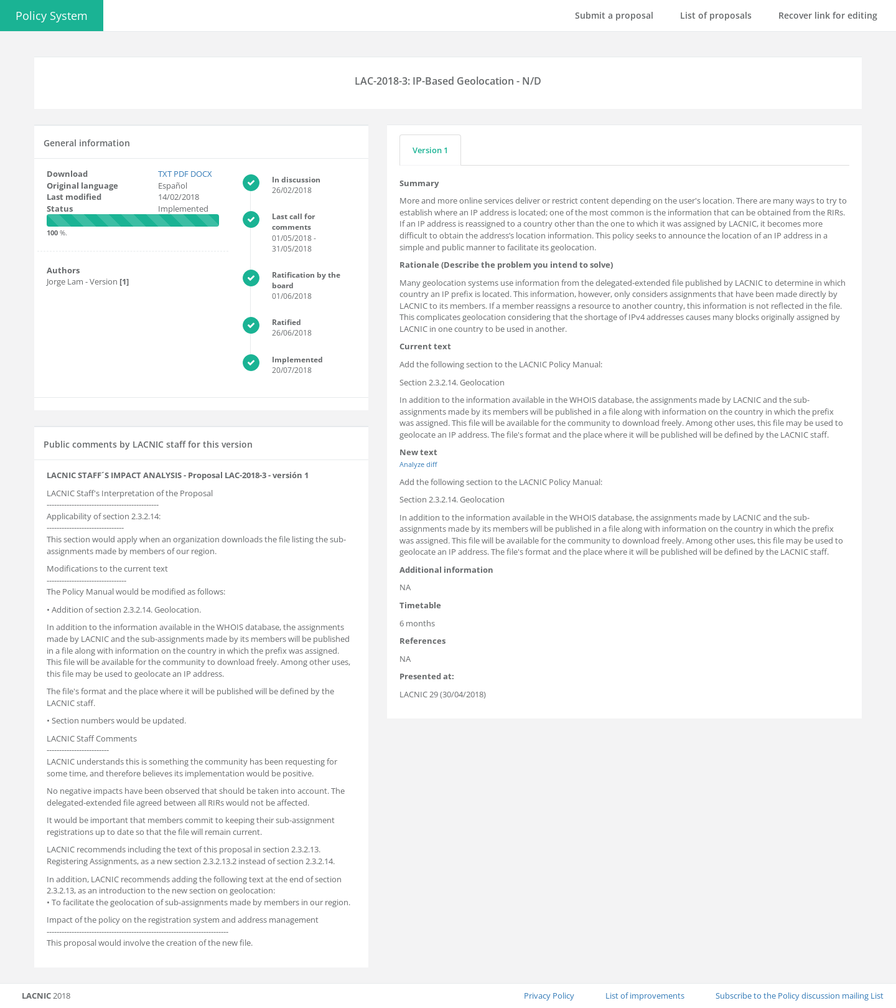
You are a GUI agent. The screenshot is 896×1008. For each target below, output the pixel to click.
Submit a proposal (614, 15)
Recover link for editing (827, 15)
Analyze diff (418, 464)
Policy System (52, 15)
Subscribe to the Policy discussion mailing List (800, 995)
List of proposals (716, 15)
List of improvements (644, 995)
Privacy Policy (549, 995)
